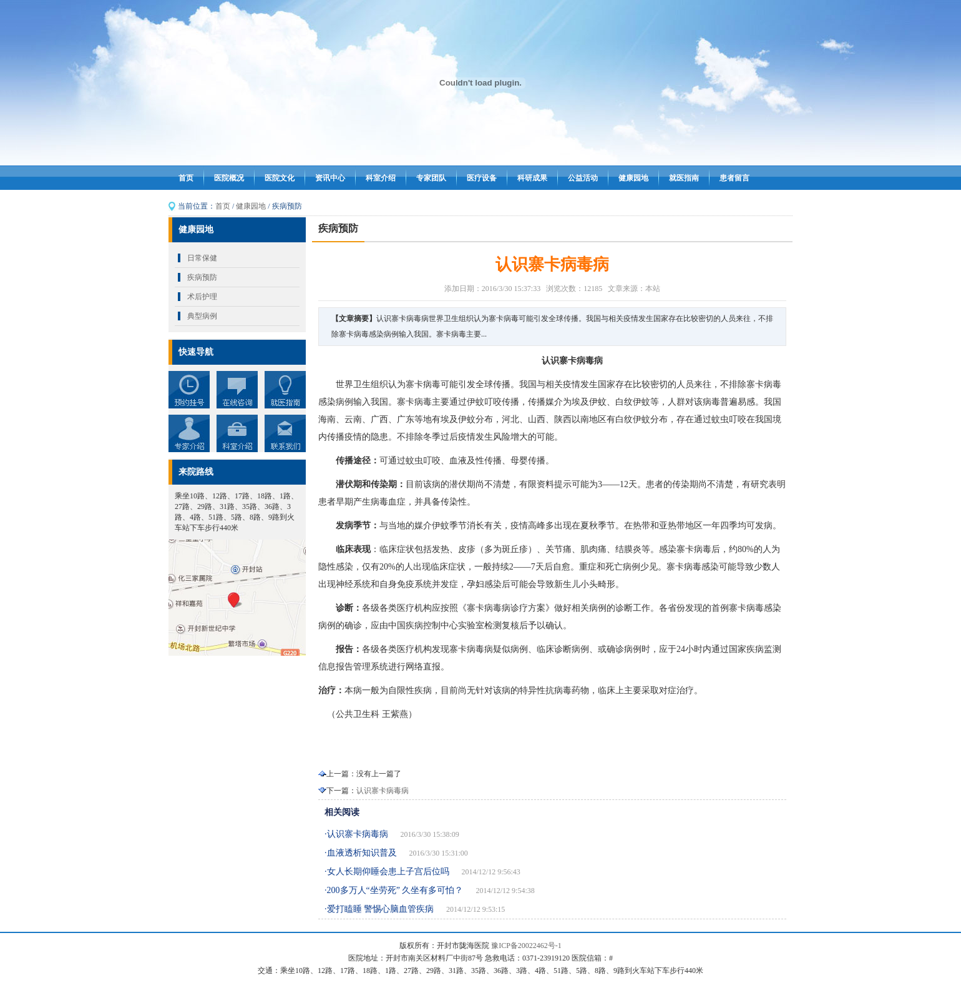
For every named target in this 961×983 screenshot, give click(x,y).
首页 (185, 178)
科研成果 (532, 178)
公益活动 (583, 178)
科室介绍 (381, 178)
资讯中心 (330, 178)
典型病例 (202, 316)
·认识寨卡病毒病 (356, 834)
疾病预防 (202, 277)
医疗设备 (482, 178)
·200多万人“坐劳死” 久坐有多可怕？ (393, 890)
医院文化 (280, 178)
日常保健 (202, 258)
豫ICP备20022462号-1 (526, 945)
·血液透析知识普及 (360, 852)
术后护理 (202, 296)
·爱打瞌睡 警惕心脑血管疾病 (379, 909)
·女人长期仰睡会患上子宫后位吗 (386, 871)
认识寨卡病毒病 (382, 790)
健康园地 (633, 178)
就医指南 (684, 178)
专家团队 (431, 178)
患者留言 (734, 178)
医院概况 (229, 178)
